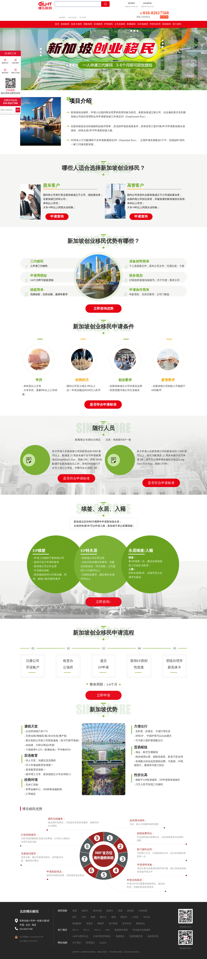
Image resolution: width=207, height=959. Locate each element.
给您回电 (164, 17)
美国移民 (62, 18)
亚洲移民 (98, 24)
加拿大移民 (72, 18)
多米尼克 (126, 923)
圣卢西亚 (113, 923)
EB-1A (75, 930)
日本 (84, 917)
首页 (57, 24)
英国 (120, 910)
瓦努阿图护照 (136, 936)
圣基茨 (89, 923)
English (103, 942)
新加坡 (130, 910)
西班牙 (123, 917)
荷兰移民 (82, 18)
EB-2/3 (97, 930)
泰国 (113, 917)
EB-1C (86, 930)
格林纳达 (140, 923)
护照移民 (108, 24)
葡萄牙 (100, 923)
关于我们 (76, 942)
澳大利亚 (97, 910)
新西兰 (110, 910)
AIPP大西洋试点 (80, 936)
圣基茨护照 (152, 936)
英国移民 (166, 24)
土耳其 (135, 917)
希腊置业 (120, 936)
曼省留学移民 (121, 930)
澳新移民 (87, 24)
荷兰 (74, 917)
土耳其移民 (119, 24)
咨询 (18, 110)
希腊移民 (131, 24)
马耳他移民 (142, 24)
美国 (74, 910)
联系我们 (90, 942)
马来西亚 (143, 910)
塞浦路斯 (76, 923)
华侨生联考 (155, 24)
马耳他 (146, 917)
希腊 (93, 917)
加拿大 (85, 910)
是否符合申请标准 (76, 478)
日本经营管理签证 (102, 936)
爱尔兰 (103, 917)
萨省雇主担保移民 (141, 930)
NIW (107, 930)
